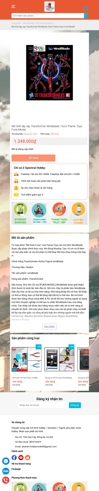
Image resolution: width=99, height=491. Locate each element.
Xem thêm (49, 326)
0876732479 (35, 442)
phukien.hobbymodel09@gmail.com (39, 446)
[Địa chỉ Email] (49, 405)
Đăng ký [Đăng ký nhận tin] (75, 405)
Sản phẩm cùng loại (26, 338)
